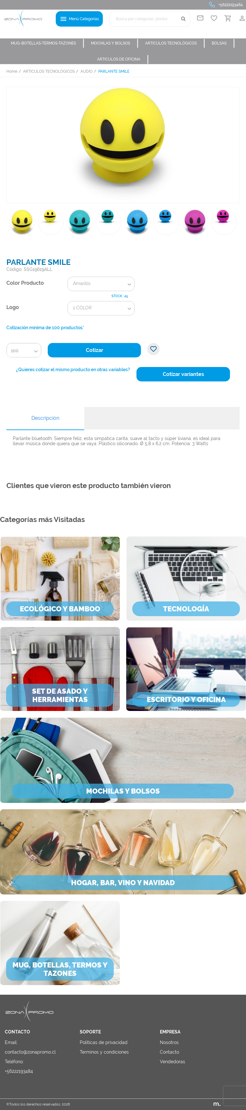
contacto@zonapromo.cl (30, 1052)
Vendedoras (172, 1061)
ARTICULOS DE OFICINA (123, 59)
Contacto (169, 1052)
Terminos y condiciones (104, 1052)
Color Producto (25, 283)
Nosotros (169, 1042)
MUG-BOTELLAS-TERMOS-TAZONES (48, 43)
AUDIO (86, 71)
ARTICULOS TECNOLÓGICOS (175, 43)
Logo (12, 307)
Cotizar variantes (183, 374)
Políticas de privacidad (103, 1042)
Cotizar (94, 350)
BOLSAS (223, 43)
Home (11, 71)
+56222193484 (230, 5)
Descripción (45, 418)
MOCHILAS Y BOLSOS (115, 43)
